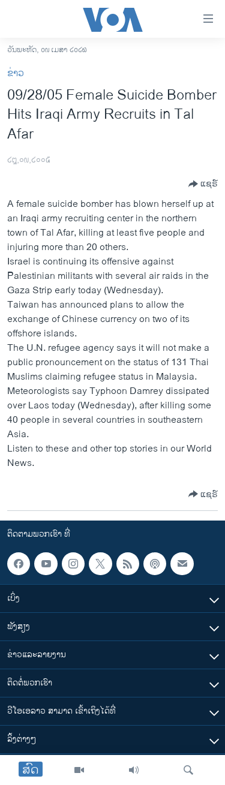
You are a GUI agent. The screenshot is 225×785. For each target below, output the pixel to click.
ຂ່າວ (15, 73)
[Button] (203, 184)
